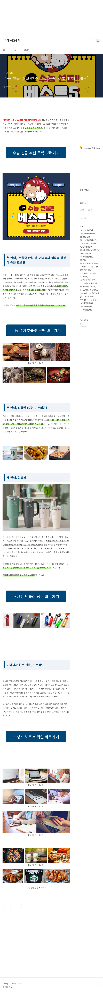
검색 (92, 41)
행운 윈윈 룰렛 (85, 237)
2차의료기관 (84, 273)
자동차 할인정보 (85, 253)
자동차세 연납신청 (86, 306)
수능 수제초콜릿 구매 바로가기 (36, 330)
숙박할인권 (83, 276)
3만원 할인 (94, 250)
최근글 (82, 210)
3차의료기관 (84, 293)
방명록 (27, 49)
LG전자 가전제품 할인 (87, 280)
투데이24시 (11, 40)
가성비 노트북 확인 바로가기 (36, 736)
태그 (14, 49)
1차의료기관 (84, 243)
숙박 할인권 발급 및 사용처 (89, 263)
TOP (98, 984)
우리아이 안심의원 (86, 256)
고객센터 (93, 243)
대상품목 (93, 273)
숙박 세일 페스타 (85, 300)
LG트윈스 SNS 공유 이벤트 (89, 266)
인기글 (89, 210)
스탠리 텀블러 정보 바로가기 (36, 596)
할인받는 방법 (84, 250)
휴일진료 (83, 260)
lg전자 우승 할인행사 (87, 296)
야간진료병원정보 (86, 247)
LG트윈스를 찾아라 (86, 303)
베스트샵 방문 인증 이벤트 (89, 290)
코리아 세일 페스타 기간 (88, 240)
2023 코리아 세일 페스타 (88, 283)
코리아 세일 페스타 (86, 230)
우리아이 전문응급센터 (87, 286)
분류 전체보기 (85, 190)
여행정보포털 (94, 293)
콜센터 (95, 300)
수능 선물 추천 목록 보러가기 (36, 152)
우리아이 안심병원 (86, 310)
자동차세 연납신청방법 (87, 233)
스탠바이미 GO (85, 270)
